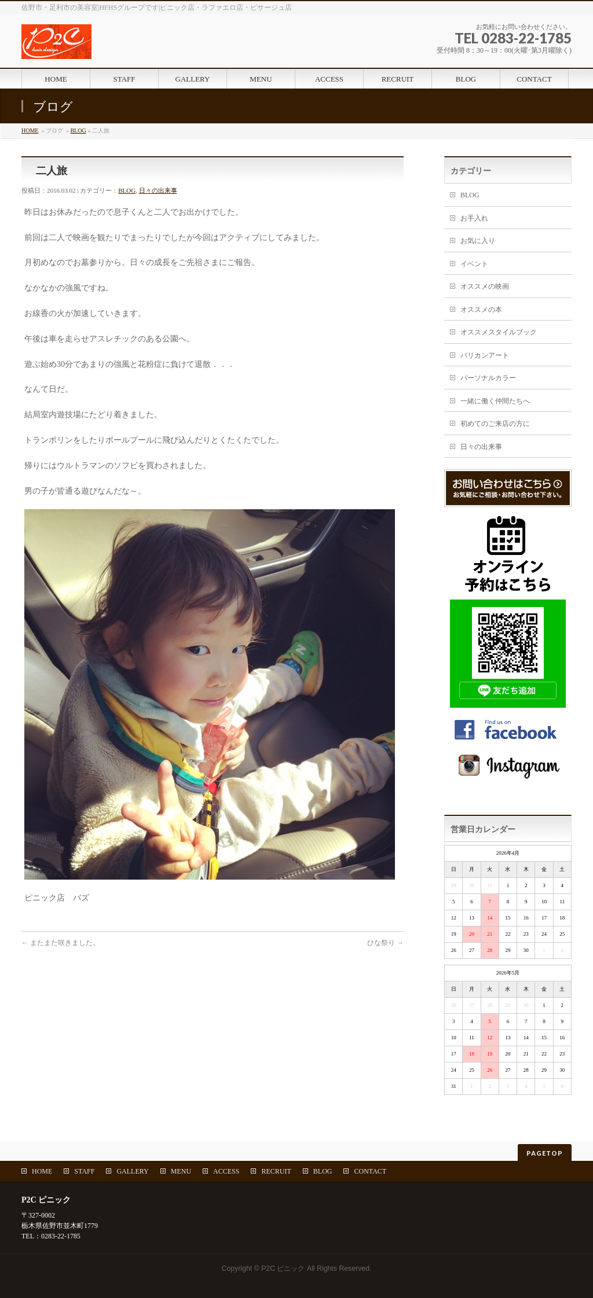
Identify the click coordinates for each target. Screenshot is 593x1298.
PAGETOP (544, 1153)
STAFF (84, 1171)
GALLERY (132, 1171)
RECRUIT (276, 1171)
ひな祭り (385, 943)
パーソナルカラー (488, 378)
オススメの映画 (484, 286)
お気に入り (477, 241)
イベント (474, 264)
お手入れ (474, 218)
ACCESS (226, 1171)
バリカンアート (484, 355)
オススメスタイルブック (498, 332)
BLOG (78, 130)
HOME (29, 130)
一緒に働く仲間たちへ (495, 401)
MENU (181, 1171)
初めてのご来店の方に (495, 424)
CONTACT (370, 1171)
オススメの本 (481, 310)
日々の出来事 (158, 190)
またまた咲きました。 (60, 943)
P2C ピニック (283, 1268)
